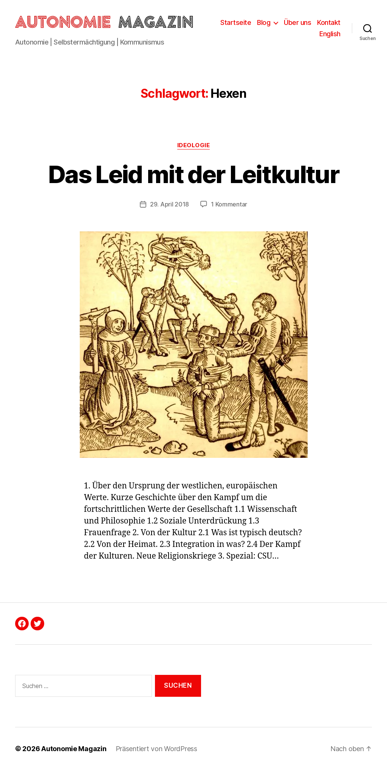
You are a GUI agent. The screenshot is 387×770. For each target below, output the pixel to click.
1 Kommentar (229, 204)
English (330, 34)
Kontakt (329, 22)
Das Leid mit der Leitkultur (193, 174)
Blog (263, 22)
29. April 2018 (169, 204)
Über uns (297, 22)
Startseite (235, 22)
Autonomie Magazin (73, 749)
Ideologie (193, 145)
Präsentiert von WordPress (156, 749)
